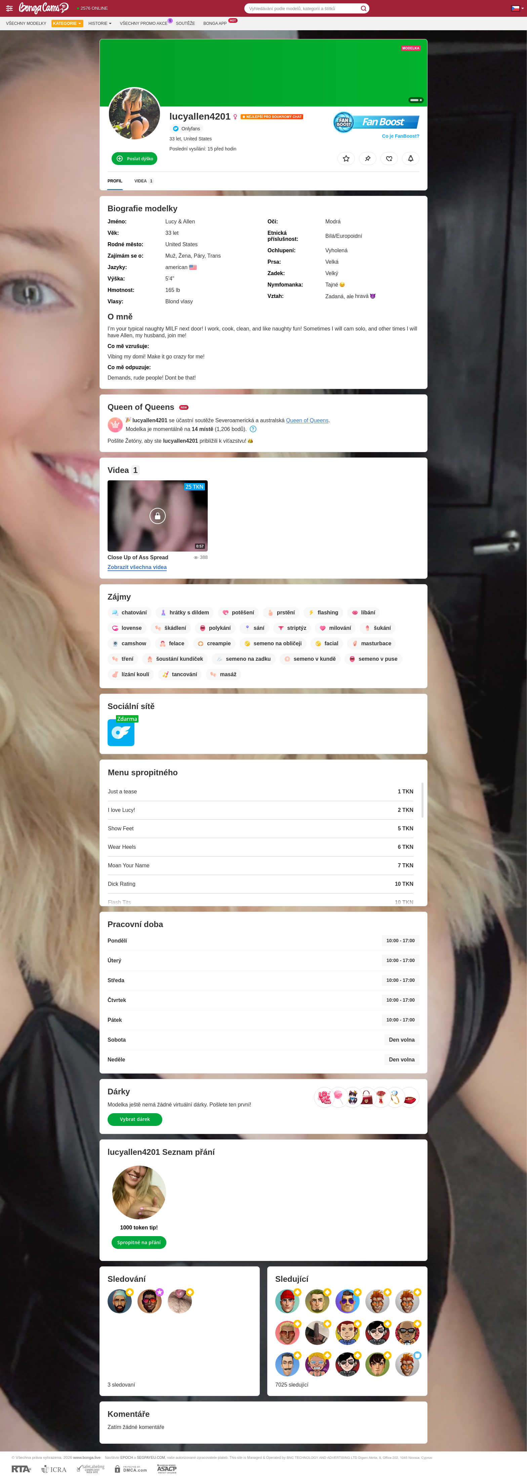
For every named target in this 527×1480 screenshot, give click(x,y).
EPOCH (126, 1457)
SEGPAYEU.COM (151, 1457)
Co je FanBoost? (400, 136)
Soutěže (185, 23)
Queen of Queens (307, 420)
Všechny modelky (26, 23)
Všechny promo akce (145, 23)
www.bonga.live (86, 1457)
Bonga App (216, 23)
